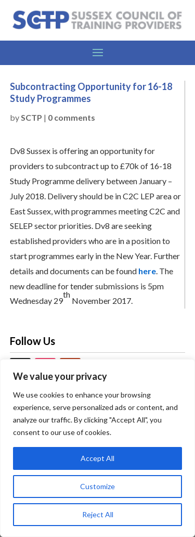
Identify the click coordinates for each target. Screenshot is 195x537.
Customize (97, 486)
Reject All (97, 514)
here (147, 271)
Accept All (97, 458)
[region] (97, 448)
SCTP (31, 117)
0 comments (71, 117)
